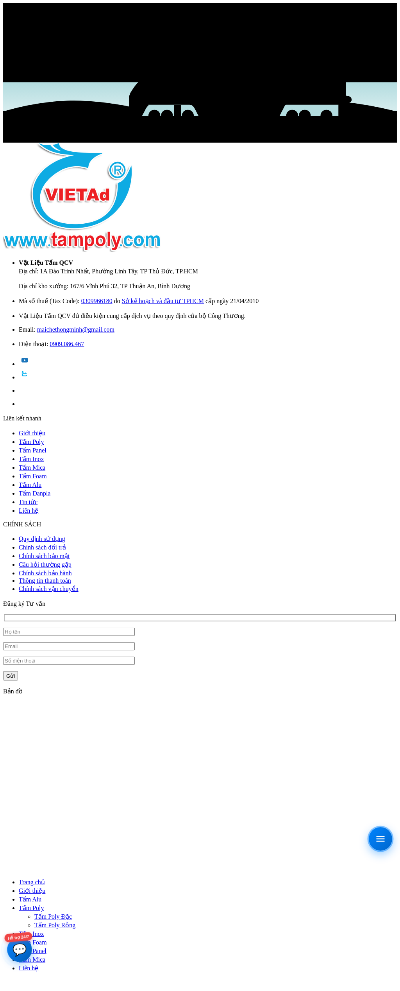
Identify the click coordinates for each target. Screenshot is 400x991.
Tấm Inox (31, 459)
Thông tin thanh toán (45, 580)
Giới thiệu (32, 433)
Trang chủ (32, 882)
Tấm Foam (33, 476)
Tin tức (28, 502)
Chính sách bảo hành (45, 573)
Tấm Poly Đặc (53, 916)
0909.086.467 (67, 344)
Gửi (10, 676)
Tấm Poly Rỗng (54, 925)
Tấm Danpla (34, 493)
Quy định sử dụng (42, 538)
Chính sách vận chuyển (49, 588)
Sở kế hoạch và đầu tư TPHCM (163, 301)
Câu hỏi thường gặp (45, 564)
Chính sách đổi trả (42, 547)
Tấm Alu (30, 484)
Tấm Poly (31, 441)
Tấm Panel (32, 450)
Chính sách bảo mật (44, 556)
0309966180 (96, 301)
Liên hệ (28, 510)
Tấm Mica (32, 467)
